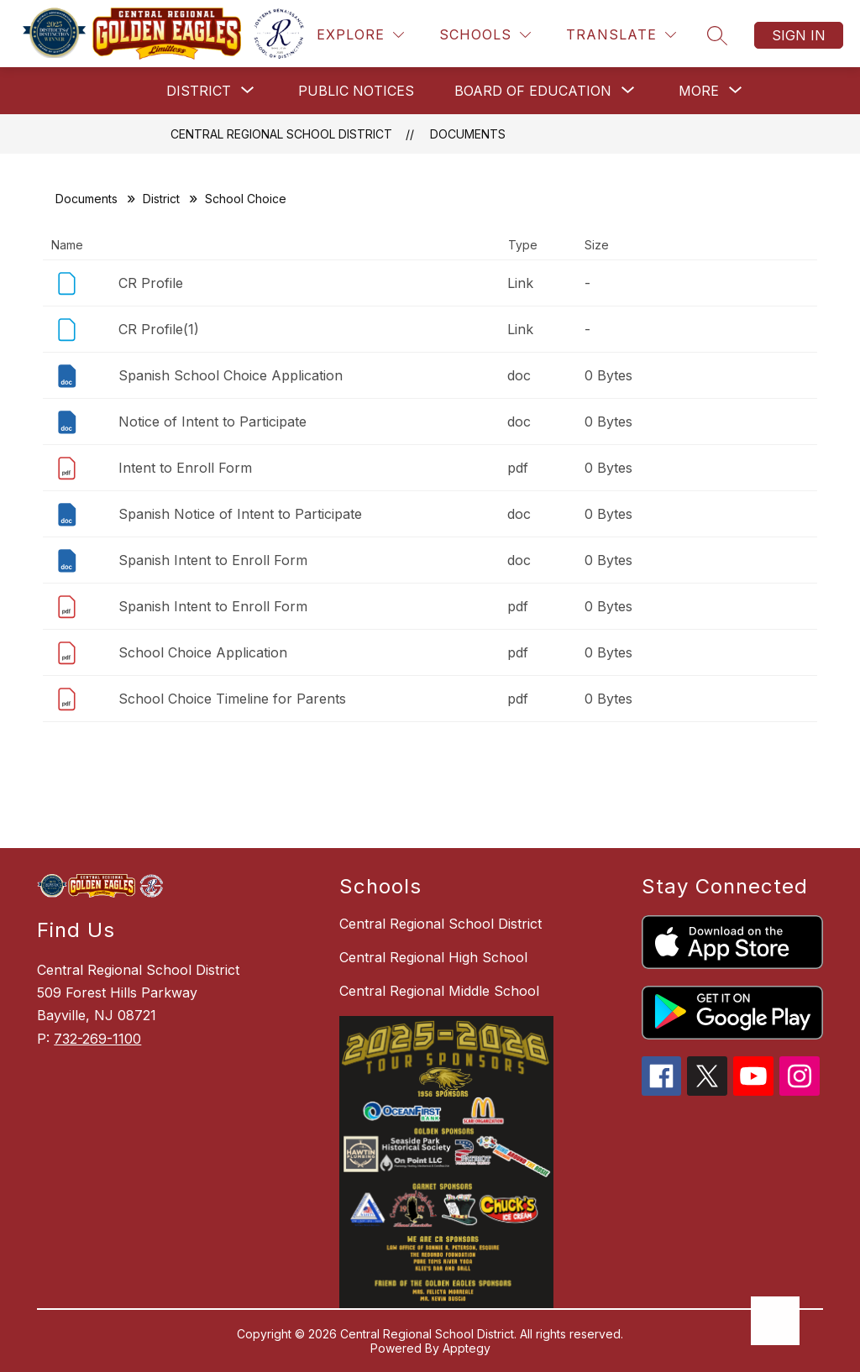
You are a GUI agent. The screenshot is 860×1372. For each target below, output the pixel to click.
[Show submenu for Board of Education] (532, 91)
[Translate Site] (621, 34)
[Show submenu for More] (699, 91)
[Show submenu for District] (198, 91)
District (161, 198)
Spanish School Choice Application (230, 375)
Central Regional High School (433, 957)
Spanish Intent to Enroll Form (212, 560)
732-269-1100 (97, 1038)
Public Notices (356, 90)
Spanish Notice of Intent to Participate (240, 513)
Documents (468, 134)
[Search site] (717, 35)
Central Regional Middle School (439, 990)
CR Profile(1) (158, 329)
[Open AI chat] (775, 1321)
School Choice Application (202, 652)
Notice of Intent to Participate (212, 421)
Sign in (799, 35)
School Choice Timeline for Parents (232, 698)
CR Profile (150, 283)
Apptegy (466, 1348)
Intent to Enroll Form (185, 467)
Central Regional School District (281, 134)
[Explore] (360, 34)
